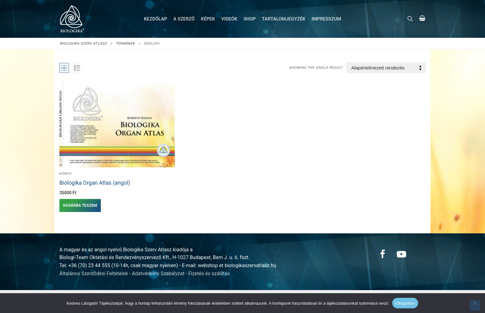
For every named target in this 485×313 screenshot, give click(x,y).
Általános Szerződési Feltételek (93, 273)
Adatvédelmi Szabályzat (158, 273)
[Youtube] (401, 254)
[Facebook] (382, 254)
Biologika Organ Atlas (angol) (94, 183)
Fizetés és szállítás (209, 273)
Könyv (65, 173)
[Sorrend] (386, 67)
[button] (80, 205)
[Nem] (475, 305)
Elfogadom (405, 303)
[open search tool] (410, 19)
